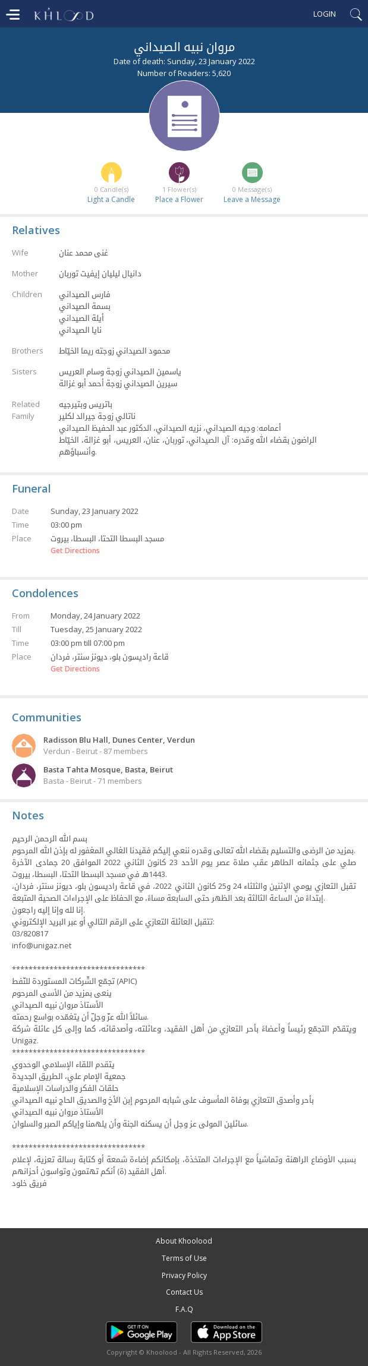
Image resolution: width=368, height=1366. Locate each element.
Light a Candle (111, 199)
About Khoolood (184, 1241)
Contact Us (184, 1292)
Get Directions (75, 551)
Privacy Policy (184, 1275)
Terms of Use (184, 1258)
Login (324, 13)
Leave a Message (252, 199)
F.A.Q (184, 1309)
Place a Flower (179, 199)
